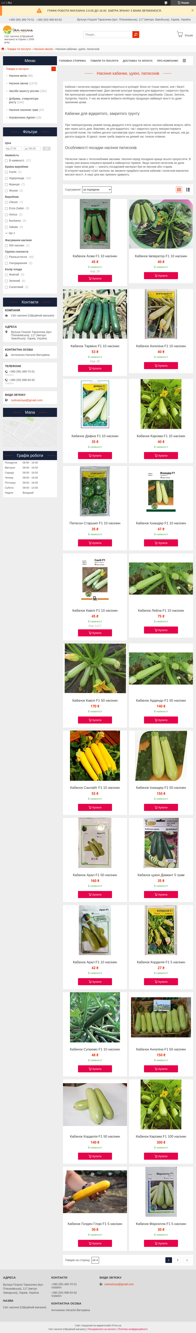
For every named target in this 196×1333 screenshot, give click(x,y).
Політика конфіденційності (133, 1329)
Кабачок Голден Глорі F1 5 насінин (95, 1224)
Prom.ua (116, 1325)
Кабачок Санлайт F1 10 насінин (95, 788)
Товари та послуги (19, 49)
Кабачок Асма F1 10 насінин (95, 256)
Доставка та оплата (138, 60)
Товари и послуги (17, 68)
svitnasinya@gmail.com (27, 400)
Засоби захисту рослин (24, 91)
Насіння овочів (43, 49)
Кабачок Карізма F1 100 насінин (161, 1136)
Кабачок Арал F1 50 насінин (95, 875)
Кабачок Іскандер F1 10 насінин (161, 523)
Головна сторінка (72, 60)
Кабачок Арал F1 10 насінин (95, 962)
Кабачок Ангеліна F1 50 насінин (161, 1049)
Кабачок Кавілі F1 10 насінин (95, 610)
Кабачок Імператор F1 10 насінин (161, 256)
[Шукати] (135, 34)
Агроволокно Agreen (22, 117)
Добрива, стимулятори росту (23, 100)
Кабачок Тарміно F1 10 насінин (95, 346)
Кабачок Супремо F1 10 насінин (95, 1049)
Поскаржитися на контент (102, 1329)
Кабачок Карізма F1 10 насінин (161, 436)
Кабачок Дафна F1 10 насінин (95, 436)
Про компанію (167, 60)
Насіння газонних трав (23, 109)
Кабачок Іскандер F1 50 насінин (161, 788)
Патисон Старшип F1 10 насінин (95, 523)
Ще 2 (12, 233)
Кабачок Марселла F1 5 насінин (161, 1224)
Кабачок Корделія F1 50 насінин (95, 1136)
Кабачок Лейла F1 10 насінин (161, 610)
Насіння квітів (18, 75)
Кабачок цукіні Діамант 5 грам (161, 875)
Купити (96, 278)
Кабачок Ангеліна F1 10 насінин (161, 346)
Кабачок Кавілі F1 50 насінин (95, 700)
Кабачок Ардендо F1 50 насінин (161, 700)
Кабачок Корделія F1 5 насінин (161, 962)
